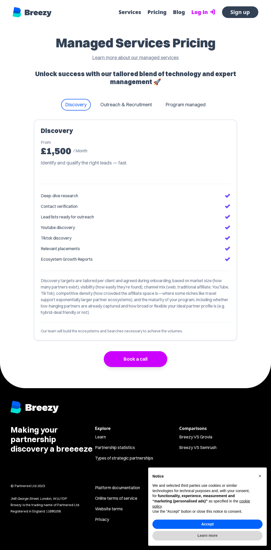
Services (130, 12)
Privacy (102, 519)
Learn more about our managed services (135, 57)
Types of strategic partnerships (124, 458)
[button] (260, 476)
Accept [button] (207, 524)
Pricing (156, 12)
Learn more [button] (207, 535)
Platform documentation (117, 487)
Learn (100, 436)
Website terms (109, 508)
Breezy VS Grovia (195, 436)
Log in (203, 12)
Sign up (240, 12)
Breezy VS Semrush (197, 447)
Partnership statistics (115, 447)
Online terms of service (116, 498)
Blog (179, 12)
